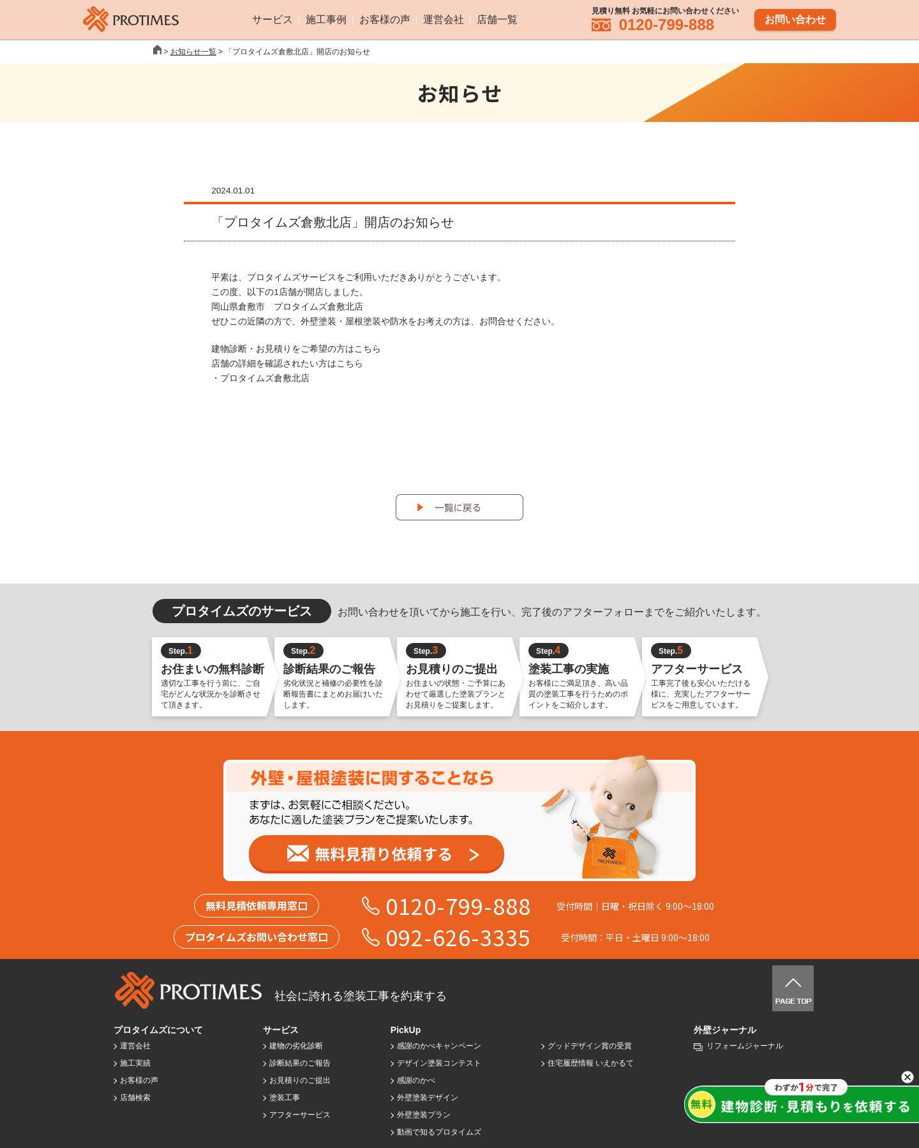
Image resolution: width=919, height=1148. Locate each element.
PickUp (406, 1030)
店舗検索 (135, 1097)
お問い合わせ (795, 18)
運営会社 (443, 19)
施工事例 (326, 19)
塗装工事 (284, 1097)
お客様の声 (384, 19)
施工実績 (135, 1063)
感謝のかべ (416, 1080)
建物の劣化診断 (296, 1045)
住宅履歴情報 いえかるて (591, 1063)
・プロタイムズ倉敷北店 (260, 378)
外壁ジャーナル (725, 1030)
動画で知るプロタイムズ (439, 1132)
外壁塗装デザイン (427, 1097)
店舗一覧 (497, 19)
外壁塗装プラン (424, 1114)
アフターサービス (300, 1114)
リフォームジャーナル (744, 1045)
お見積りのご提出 (300, 1080)
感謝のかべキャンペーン (439, 1045)
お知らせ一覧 (193, 51)
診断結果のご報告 (300, 1063)
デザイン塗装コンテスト (439, 1063)
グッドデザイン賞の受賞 (590, 1045)
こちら (367, 349)
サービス (272, 19)
